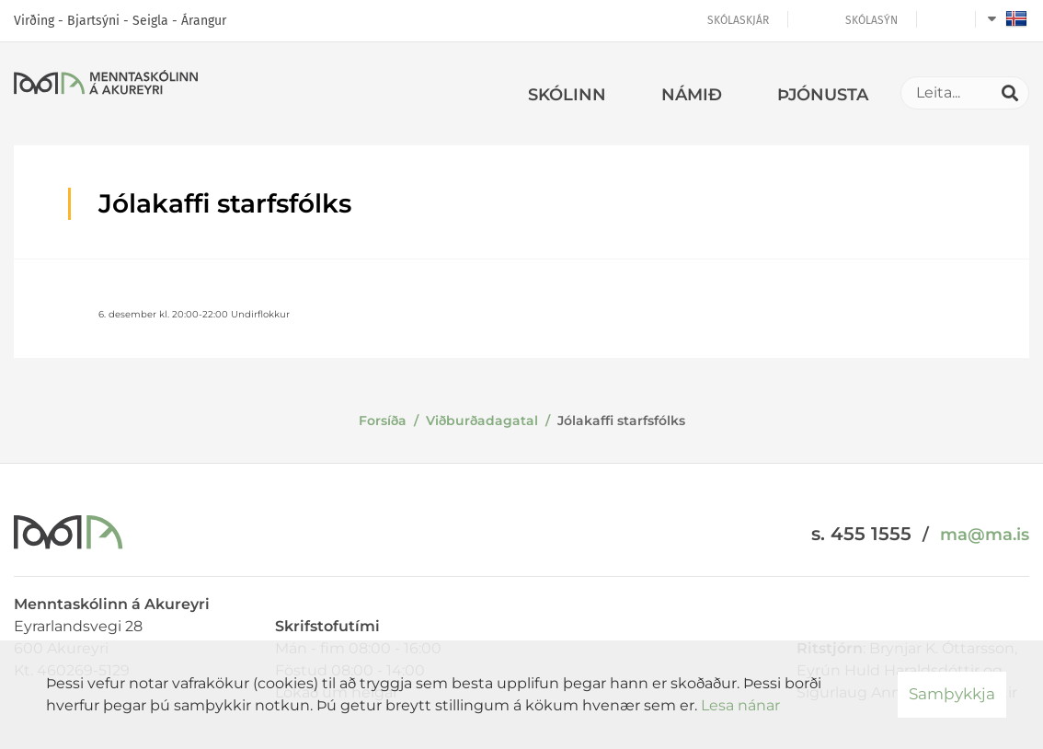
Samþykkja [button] (952, 694)
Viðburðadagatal (482, 420)
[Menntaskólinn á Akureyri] (106, 85)
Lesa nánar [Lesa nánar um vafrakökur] (740, 705)
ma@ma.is (984, 534)
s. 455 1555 (861, 534)
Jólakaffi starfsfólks (621, 420)
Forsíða (383, 420)
